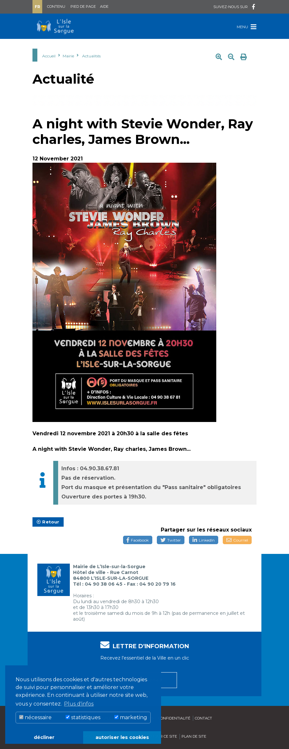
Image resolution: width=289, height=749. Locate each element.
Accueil (49, 55)
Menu (247, 27)
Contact (203, 718)
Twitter (170, 540)
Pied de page (83, 6)
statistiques (83, 717)
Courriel (237, 540)
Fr (37, 6)
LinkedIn (204, 540)
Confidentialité (174, 718)
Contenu (56, 6)
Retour (48, 521)
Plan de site (194, 736)
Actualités (91, 55)
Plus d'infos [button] (79, 704)
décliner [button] (44, 737)
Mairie (68, 55)
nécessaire (35, 717)
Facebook (138, 540)
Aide (104, 6)
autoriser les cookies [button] (122, 737)
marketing (130, 717)
